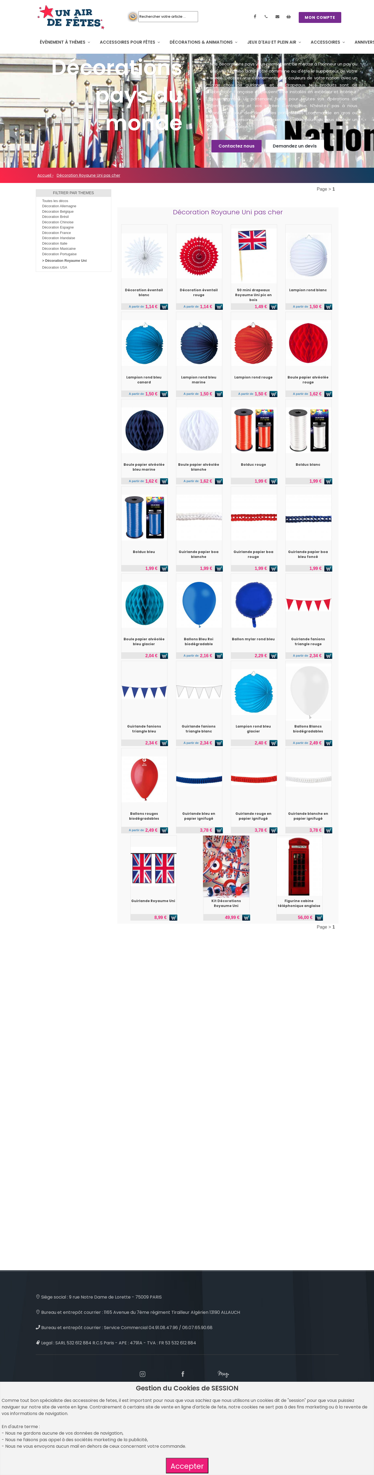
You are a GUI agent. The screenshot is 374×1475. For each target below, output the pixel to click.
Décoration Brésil (55, 217)
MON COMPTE (320, 17)
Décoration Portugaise (59, 254)
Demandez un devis (295, 146)
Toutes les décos (55, 201)
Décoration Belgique (58, 211)
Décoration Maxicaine (59, 249)
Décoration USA (54, 267)
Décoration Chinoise (58, 222)
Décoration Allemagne (59, 206)
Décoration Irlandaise (58, 238)
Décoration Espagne (58, 227)
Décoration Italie (54, 243)
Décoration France (56, 233)
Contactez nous (237, 146)
